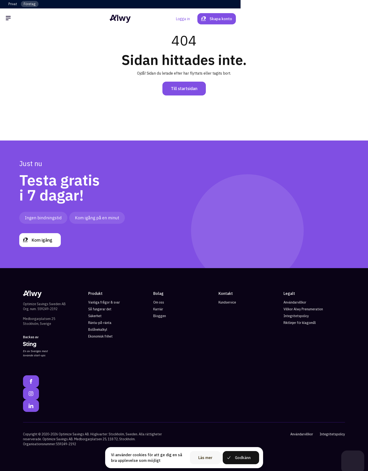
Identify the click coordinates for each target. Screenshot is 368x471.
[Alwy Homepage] (184, 18)
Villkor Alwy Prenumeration (303, 309)
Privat (12, 4)
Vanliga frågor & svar (104, 302)
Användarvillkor (295, 302)
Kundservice (227, 302)
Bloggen (159, 316)
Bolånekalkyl (97, 329)
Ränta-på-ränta (99, 323)
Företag (30, 4)
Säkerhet (95, 316)
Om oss (158, 302)
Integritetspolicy (296, 316)
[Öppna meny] (17, 19)
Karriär (158, 309)
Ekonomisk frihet (100, 336)
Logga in (302, 18)
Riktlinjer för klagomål (300, 323)
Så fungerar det (99, 309)
